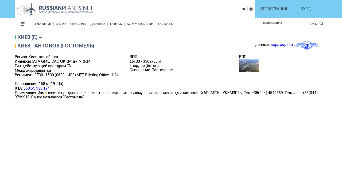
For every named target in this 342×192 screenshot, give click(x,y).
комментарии (140, 24)
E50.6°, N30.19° (36, 88)
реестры (78, 24)
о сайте (165, 24)
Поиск (315, 23)
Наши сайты (272, 23)
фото (61, 24)
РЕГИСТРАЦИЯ (274, 9)
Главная (43, 24)
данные (97, 24)
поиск (116, 24)
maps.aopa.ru (281, 44)
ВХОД (305, 9)
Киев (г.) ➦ (29, 37)
